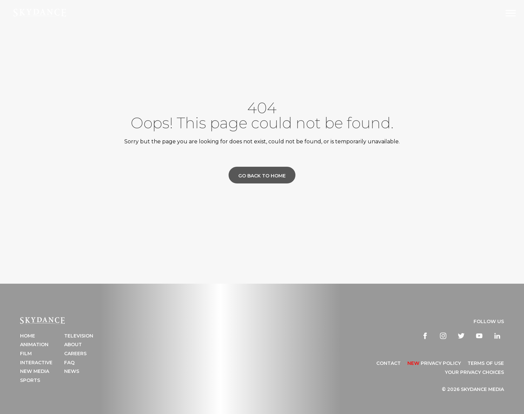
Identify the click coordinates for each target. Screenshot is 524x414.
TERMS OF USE (486, 363)
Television (78, 336)
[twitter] (461, 335)
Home (27, 336)
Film (26, 354)
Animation (34, 344)
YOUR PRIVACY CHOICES (474, 372)
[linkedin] (497, 335)
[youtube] (479, 335)
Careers (75, 354)
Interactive (36, 363)
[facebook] (425, 335)
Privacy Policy (434, 363)
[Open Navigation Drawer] (510, 13)
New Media (34, 371)
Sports (30, 380)
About (73, 344)
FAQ (69, 363)
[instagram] (443, 335)
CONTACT (388, 363)
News (71, 371)
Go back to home (262, 176)
